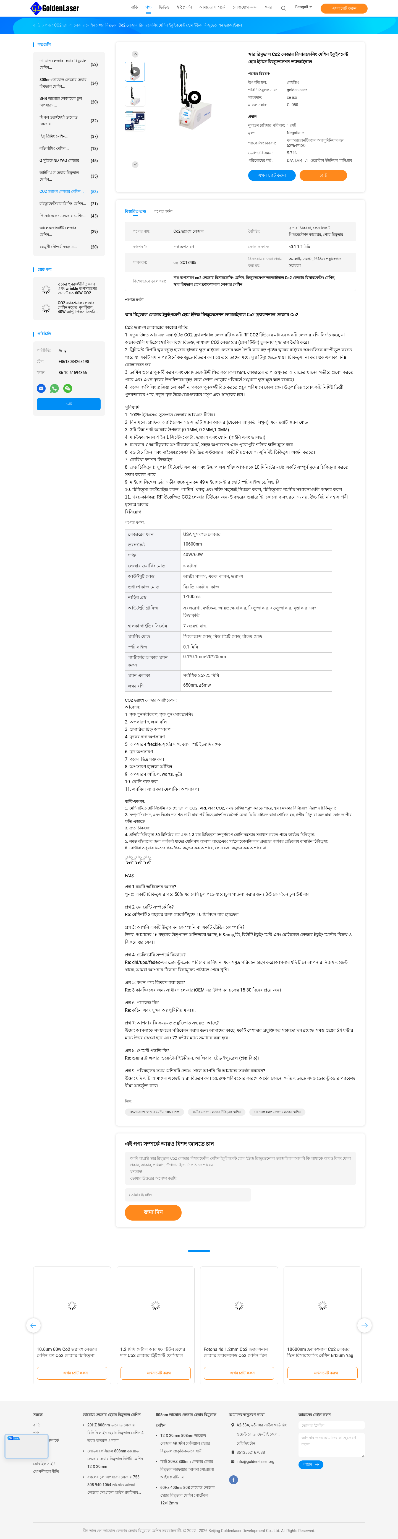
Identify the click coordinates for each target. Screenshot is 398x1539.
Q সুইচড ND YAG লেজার (69, 160)
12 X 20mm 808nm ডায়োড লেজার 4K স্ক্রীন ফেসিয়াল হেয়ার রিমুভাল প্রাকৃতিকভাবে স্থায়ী (185, 1443)
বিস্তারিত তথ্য (135, 211)
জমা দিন (153, 1212)
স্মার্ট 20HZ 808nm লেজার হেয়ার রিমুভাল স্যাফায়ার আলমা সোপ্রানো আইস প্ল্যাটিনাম (187, 1469)
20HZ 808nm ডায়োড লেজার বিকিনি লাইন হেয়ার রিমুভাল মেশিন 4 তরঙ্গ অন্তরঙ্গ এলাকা (115, 1433)
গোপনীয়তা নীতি (46, 1471)
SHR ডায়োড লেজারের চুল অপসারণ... (69, 101)
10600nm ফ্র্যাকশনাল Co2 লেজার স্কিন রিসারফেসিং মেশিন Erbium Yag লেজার (320, 1355)
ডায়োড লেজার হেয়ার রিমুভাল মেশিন (111, 1415)
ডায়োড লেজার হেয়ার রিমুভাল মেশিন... (69, 64)
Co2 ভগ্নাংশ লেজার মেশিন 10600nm (154, 1112)
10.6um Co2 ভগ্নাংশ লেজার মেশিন (277, 1112)
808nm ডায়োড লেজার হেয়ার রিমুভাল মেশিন (186, 1420)
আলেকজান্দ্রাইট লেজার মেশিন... (69, 231)
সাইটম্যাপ (40, 1456)
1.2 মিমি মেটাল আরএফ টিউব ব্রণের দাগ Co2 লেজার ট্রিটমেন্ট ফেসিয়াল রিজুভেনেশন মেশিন (152, 1355)
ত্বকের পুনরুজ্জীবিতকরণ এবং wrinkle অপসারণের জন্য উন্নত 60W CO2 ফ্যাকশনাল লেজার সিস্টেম (78, 288)
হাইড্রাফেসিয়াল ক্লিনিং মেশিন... (69, 204)
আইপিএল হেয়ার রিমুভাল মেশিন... (69, 175)
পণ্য (36, 1433)
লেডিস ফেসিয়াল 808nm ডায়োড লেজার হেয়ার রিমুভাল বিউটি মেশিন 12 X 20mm (115, 1459)
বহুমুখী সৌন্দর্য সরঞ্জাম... (69, 247)
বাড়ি (36, 1425)
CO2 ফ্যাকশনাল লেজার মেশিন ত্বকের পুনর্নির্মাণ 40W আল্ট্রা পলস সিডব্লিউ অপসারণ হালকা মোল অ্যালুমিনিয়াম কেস (78, 307)
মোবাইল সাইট (44, 1464)
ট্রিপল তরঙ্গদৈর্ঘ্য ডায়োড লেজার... (69, 120)
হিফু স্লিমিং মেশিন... (69, 136)
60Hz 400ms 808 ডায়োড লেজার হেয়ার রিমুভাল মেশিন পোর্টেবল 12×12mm (187, 1495)
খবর (36, 1448)
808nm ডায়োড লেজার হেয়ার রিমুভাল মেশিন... (69, 83)
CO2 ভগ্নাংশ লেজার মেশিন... (69, 191)
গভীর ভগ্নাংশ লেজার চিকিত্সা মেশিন (217, 1112)
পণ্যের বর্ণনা (163, 211)
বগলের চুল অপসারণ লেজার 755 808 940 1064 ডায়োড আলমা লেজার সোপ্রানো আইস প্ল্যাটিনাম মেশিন (113, 1485)
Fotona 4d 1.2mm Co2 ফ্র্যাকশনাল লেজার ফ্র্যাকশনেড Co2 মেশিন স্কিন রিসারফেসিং (236, 1355)
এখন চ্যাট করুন (344, 8)
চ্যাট (69, 404)
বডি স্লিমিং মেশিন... (69, 148)
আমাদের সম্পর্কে (46, 1440)
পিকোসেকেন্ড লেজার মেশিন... (69, 216)
